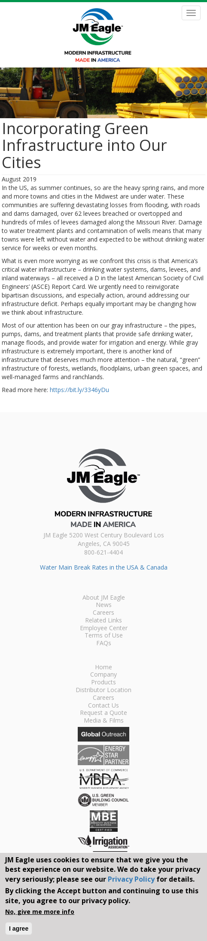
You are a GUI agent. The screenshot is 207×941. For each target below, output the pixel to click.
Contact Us (103, 705)
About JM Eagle (103, 598)
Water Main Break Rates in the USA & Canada (103, 567)
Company (103, 674)
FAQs (103, 643)
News (104, 605)
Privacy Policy (131, 879)
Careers (103, 613)
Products (103, 682)
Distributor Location (103, 690)
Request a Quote (103, 713)
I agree (18, 928)
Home (103, 667)
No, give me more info (39, 911)
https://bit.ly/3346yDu (79, 390)
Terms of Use (104, 635)
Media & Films (104, 720)
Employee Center (104, 628)
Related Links (103, 620)
